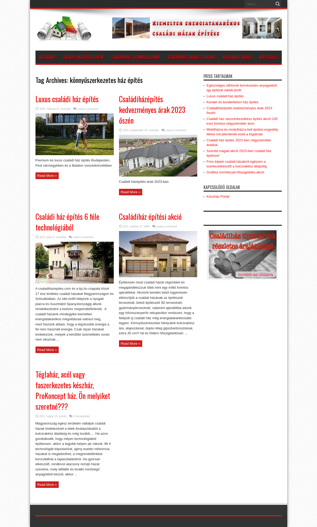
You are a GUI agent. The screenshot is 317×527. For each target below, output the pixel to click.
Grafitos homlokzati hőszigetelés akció (235, 172)
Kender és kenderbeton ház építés (233, 102)
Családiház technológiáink (135, 57)
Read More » (47, 176)
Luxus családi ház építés (67, 99)
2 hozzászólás (81, 416)
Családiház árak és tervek (191, 57)
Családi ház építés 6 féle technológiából (67, 222)
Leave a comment (87, 108)
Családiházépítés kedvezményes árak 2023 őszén (152, 110)
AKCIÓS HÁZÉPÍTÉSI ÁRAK (83, 57)
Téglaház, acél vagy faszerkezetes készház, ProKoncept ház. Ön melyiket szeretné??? (72, 390)
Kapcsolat (268, 57)
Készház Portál (218, 196)
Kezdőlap (47, 57)
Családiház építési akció (150, 216)
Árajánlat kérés (237, 57)
